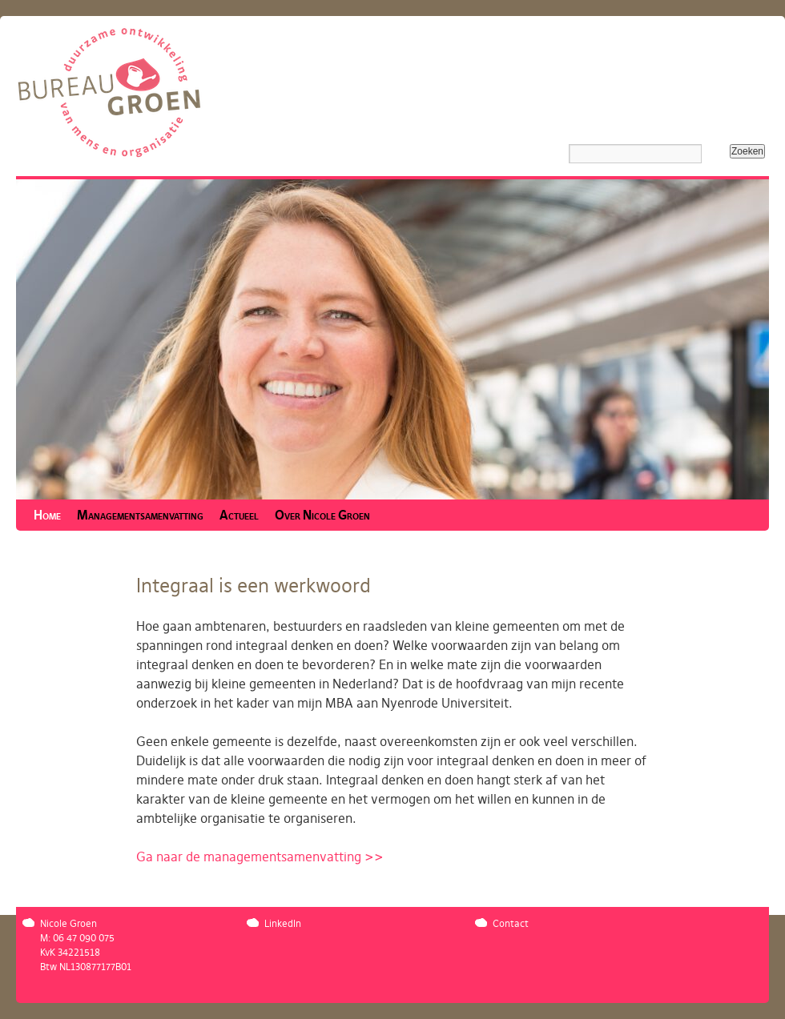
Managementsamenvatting (140, 515)
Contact (511, 923)
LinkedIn (282, 923)
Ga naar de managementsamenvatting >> (260, 857)
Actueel (239, 515)
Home (47, 515)
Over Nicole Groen (322, 515)
